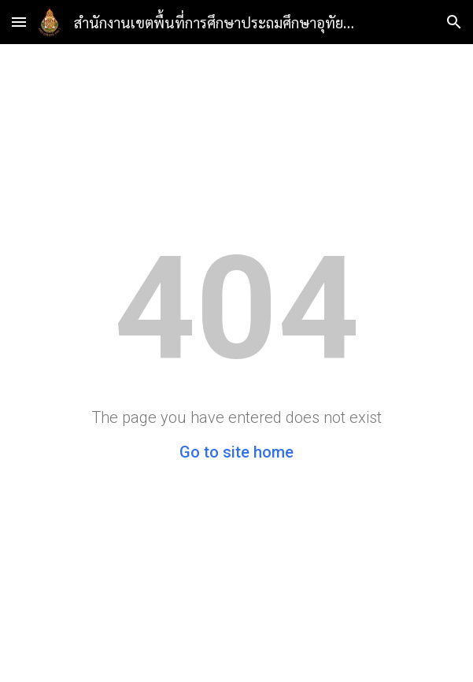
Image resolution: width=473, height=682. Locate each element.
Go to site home (236, 452)
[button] (19, 21)
